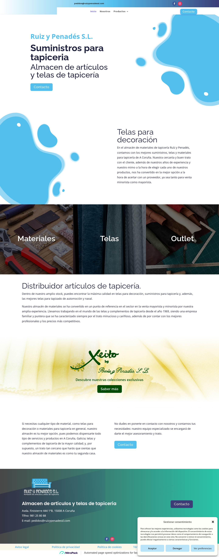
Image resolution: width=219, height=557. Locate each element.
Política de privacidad (66, 548)
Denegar (177, 548)
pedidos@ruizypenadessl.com (50, 522)
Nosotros (105, 11)
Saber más (109, 390)
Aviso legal (22, 548)
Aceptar (152, 548)
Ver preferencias (203, 548)
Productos (119, 11)
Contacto (189, 11)
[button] (212, 521)
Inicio (93, 11)
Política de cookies (109, 548)
